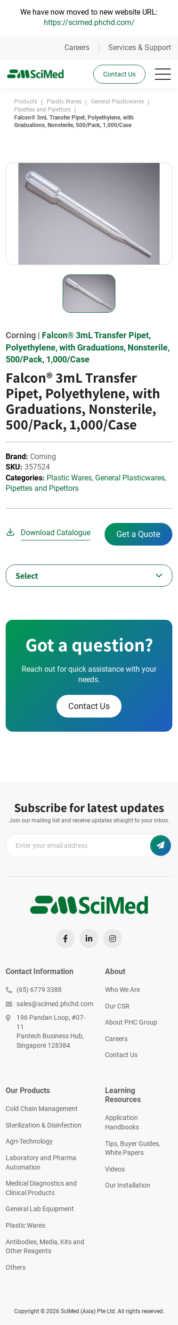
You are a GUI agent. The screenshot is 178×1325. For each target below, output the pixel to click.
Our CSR (117, 1006)
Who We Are (122, 989)
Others (15, 1267)
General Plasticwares (130, 477)
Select (27, 575)
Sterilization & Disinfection (43, 1125)
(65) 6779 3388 (34, 989)
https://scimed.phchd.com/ (89, 22)
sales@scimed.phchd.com (48, 1004)
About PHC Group (131, 1022)
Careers (77, 47)
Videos (115, 1169)
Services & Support (139, 47)
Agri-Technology (29, 1141)
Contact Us (119, 74)
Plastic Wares (69, 477)
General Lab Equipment (40, 1209)
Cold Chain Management (42, 1108)
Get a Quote (138, 534)
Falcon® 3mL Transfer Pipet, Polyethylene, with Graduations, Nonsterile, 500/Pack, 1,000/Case (88, 347)
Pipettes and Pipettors (42, 488)
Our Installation (127, 1185)
